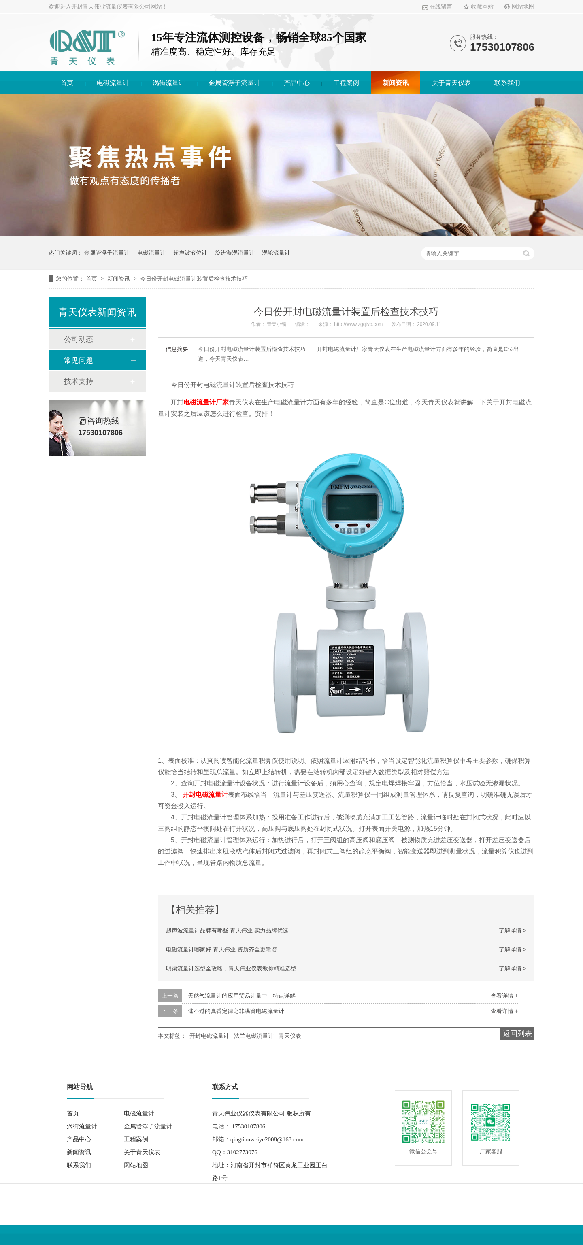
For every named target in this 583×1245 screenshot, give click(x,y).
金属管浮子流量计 (234, 82)
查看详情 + (504, 995)
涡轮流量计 (276, 252)
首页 (66, 82)
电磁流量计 (113, 82)
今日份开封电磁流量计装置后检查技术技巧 (194, 278)
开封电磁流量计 (205, 794)
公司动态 (78, 339)
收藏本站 (482, 7)
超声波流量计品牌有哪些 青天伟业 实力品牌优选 (227, 930)
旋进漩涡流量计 (235, 252)
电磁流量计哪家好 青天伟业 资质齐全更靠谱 (221, 949)
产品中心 (297, 82)
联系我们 (507, 82)
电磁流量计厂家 (206, 402)
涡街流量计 (169, 82)
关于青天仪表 (451, 82)
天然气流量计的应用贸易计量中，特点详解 (242, 995)
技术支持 (78, 381)
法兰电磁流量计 (254, 1035)
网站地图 (523, 7)
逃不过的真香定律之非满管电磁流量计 (236, 1011)
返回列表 (517, 1034)
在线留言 (441, 7)
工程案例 (346, 82)
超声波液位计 (190, 252)
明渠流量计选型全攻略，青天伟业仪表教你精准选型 (231, 968)
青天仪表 (290, 1035)
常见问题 (78, 360)
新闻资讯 (396, 82)
